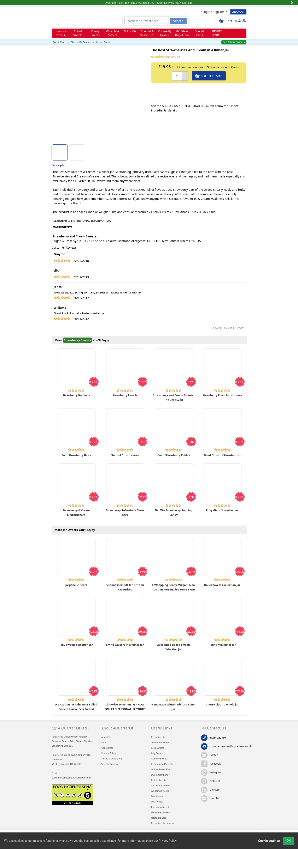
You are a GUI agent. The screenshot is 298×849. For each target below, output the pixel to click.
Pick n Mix (130, 31)
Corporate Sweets (160, 785)
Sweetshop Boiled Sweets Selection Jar (174, 647)
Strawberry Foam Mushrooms (222, 395)
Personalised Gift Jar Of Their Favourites (125, 587)
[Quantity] (177, 76)
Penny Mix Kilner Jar (222, 645)
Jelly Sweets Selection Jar (76, 645)
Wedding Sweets (160, 790)
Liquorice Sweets (60, 33)
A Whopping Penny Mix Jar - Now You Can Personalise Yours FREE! (173, 587)
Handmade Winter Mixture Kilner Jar (173, 707)
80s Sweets (157, 796)
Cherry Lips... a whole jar (222, 704)
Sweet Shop (59, 42)
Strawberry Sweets (77, 340)
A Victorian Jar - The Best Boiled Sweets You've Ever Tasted (76, 707)
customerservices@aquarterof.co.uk (231, 746)
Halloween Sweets (160, 812)
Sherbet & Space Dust (147, 33)
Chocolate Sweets (112, 33)
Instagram (216, 772)
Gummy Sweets (159, 758)
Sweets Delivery (109, 763)
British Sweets (158, 780)
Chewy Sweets (95, 33)
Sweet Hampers (159, 774)
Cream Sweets (103, 42)
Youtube (214, 798)
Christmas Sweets (160, 806)
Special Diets (199, 33)
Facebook (215, 763)
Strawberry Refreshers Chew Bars (125, 512)
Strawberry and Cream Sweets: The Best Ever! (173, 397)
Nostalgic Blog (158, 817)
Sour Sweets (157, 747)
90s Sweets (157, 801)
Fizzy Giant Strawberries (222, 510)
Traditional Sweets (161, 742)
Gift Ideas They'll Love (182, 33)
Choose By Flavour (164, 33)
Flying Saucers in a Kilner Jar (125, 645)
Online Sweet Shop (161, 769)
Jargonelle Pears (76, 585)
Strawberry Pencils (125, 395)
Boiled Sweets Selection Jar (222, 585)
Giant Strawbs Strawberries (222, 455)
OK (288, 841)
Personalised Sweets (162, 763)
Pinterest (215, 781)
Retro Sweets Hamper (162, 823)
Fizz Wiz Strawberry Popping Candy (173, 512)
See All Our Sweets (234, 42)
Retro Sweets (158, 737)
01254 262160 (218, 737)
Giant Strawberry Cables (173, 455)
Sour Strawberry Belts (76, 455)
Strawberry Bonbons (76, 395)
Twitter (214, 755)
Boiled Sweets (77, 33)
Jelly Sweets (157, 753)
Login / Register (213, 12)
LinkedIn (215, 790)
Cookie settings (269, 841)
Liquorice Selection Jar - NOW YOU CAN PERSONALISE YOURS (124, 707)
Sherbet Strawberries (125, 455)
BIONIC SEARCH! (216, 33)
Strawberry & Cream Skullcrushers (76, 512)
